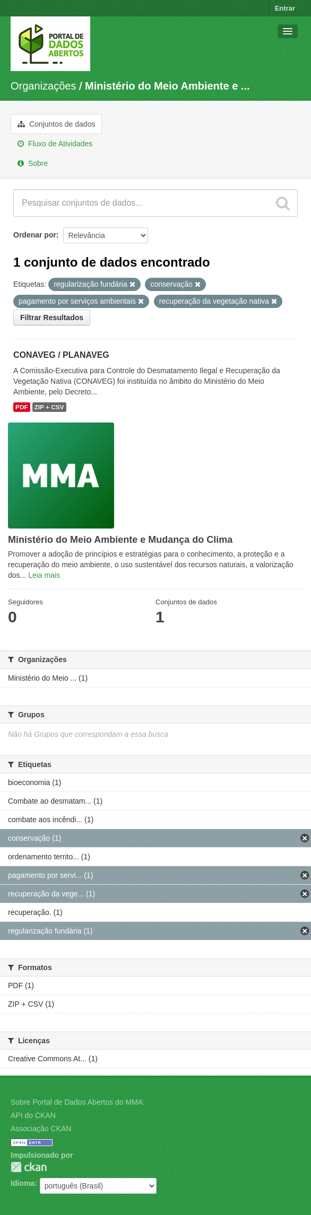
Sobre (33, 163)
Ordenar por (34, 235)
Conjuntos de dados (56, 124)
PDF (21, 407)
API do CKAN (33, 1115)
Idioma (22, 1183)
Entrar (285, 8)
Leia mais (44, 575)
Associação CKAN (41, 1128)
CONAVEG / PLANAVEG (61, 354)
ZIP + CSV (49, 407)
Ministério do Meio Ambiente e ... (167, 86)
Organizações (43, 86)
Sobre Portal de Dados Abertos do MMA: (78, 1102)
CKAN (29, 1167)
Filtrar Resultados (51, 317)
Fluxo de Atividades (55, 143)
